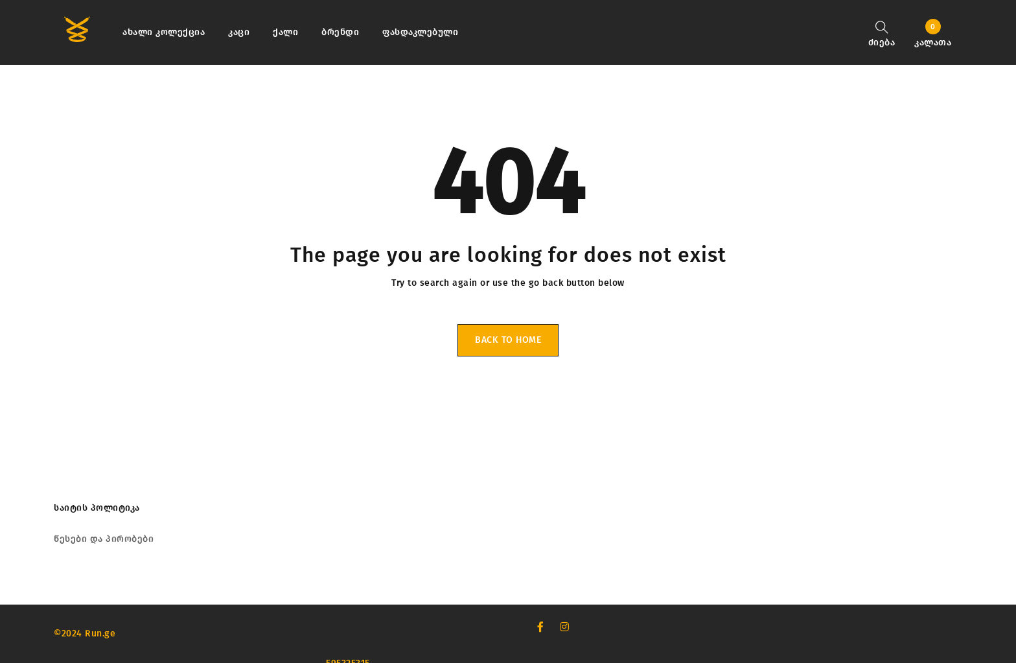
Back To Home (508, 339)
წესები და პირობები (104, 538)
